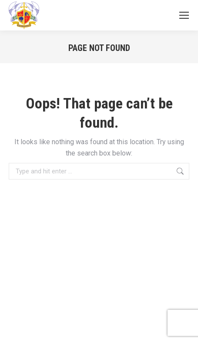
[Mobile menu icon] (184, 15)
